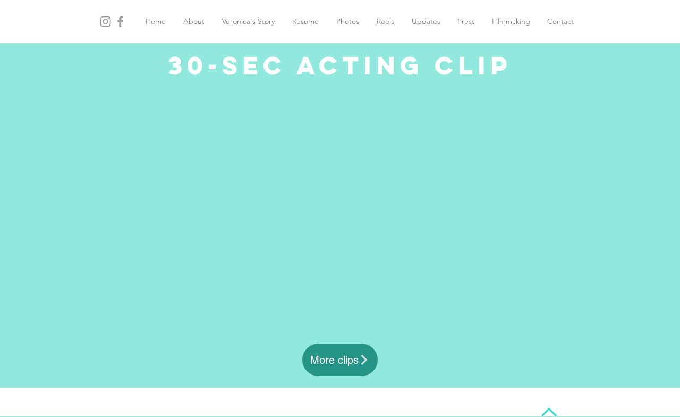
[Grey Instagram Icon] (105, 21)
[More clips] (340, 360)
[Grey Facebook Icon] (120, 21)
